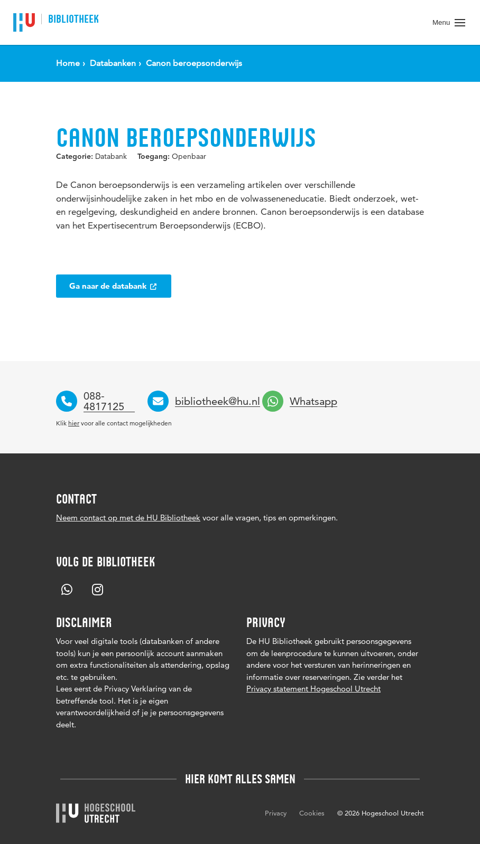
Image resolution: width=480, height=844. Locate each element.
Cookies (312, 813)
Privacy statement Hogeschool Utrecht (313, 689)
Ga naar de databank (113, 286)
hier (73, 423)
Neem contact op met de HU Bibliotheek (128, 518)
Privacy (276, 813)
